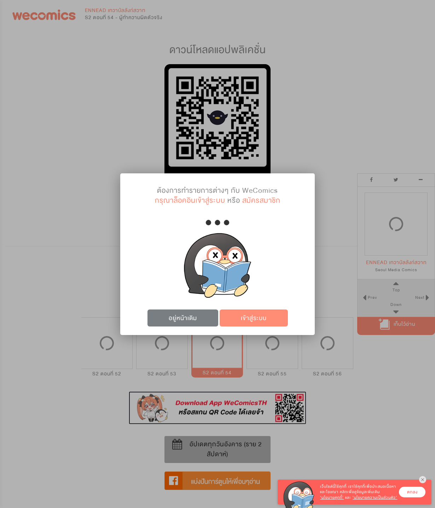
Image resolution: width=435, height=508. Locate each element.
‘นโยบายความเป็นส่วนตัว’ (375, 497)
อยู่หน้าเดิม (183, 318)
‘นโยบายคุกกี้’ (332, 497)
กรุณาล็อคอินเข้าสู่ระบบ (190, 200)
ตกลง (412, 492)
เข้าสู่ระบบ (254, 318)
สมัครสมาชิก (261, 200)
